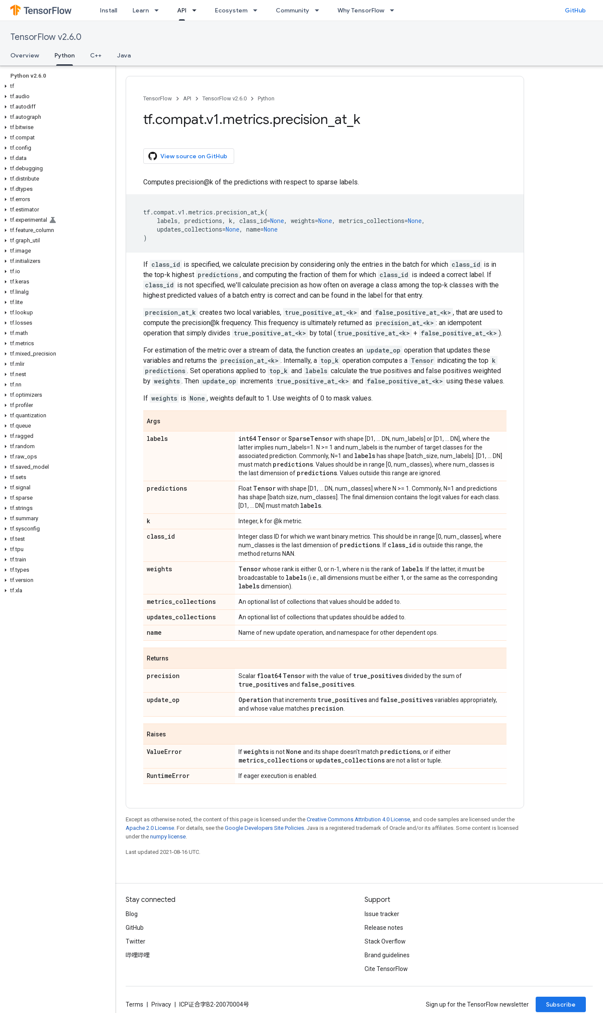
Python (266, 98)
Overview (24, 55)
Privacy (161, 1004)
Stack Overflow (385, 941)
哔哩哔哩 (138, 955)
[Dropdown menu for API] (197, 10)
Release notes (384, 927)
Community (292, 10)
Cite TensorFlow (386, 968)
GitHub (575, 10)
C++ (96, 55)
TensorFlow (157, 98)
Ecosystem (231, 10)
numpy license (168, 836)
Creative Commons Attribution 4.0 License (358, 819)
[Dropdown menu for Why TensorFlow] (394, 10)
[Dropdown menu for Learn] (159, 10)
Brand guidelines (387, 955)
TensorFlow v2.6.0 (45, 37)
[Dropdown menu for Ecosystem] (257, 10)
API (187, 98)
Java (124, 55)
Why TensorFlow (361, 10)
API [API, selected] (182, 10)
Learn (141, 10)
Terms (134, 1004)
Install (108, 10)
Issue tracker (382, 913)
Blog (132, 913)
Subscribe (561, 1004)
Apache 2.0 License (150, 828)
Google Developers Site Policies (264, 828)
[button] (56, 86)
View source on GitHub (187, 156)
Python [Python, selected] (64, 55)
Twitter (135, 941)
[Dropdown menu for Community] (319, 10)
